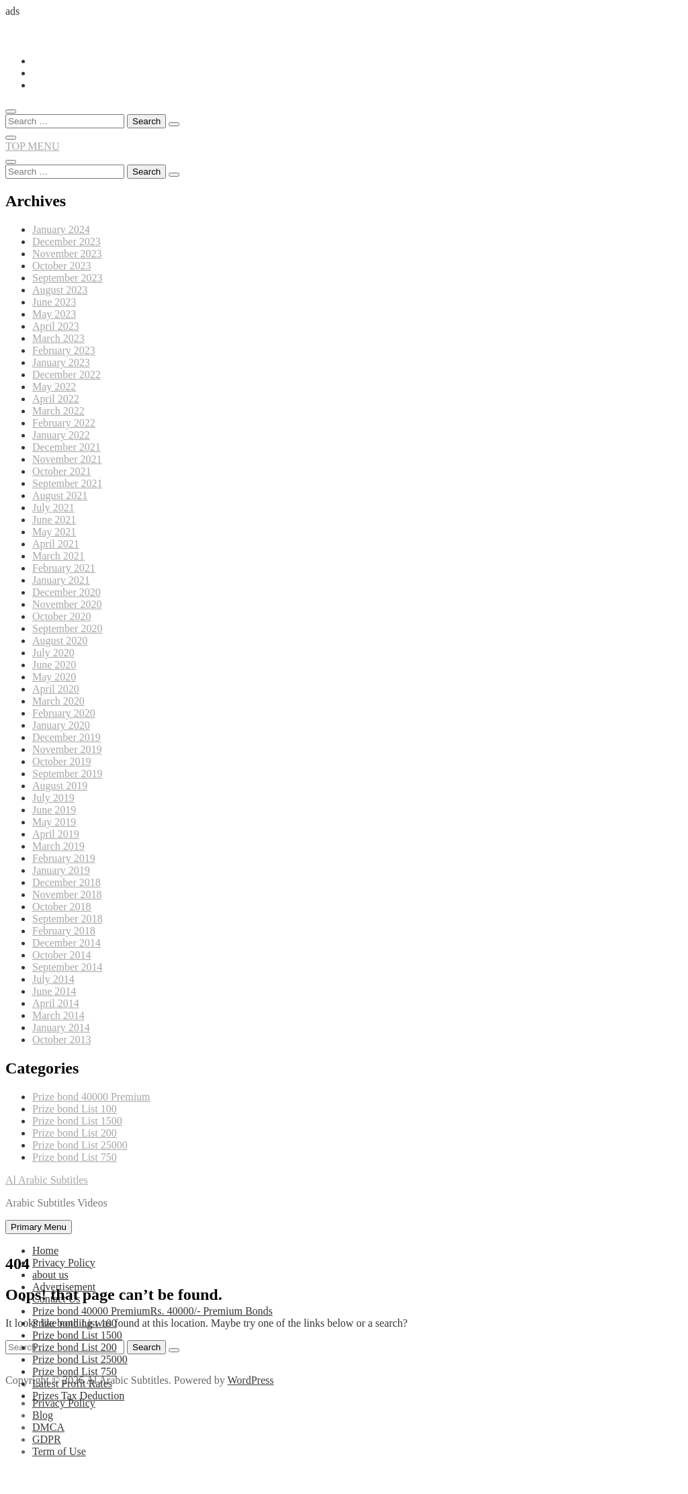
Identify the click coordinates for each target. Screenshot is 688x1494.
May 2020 (54, 677)
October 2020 (61, 616)
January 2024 (61, 229)
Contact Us (56, 1299)
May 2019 (54, 822)
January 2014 (61, 1027)
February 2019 (63, 858)
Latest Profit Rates (72, 1383)
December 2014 (66, 943)
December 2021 (66, 447)
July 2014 (53, 979)
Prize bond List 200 (74, 1133)
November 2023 (67, 253)
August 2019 (59, 785)
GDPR (46, 1439)
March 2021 (58, 556)
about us (50, 1274)
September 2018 (67, 918)
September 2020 (67, 628)
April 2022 (55, 398)
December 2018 (66, 882)
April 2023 (55, 326)
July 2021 (53, 507)
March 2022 (58, 410)
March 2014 (58, 1015)
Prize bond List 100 (74, 1108)
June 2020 (54, 664)
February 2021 (63, 568)
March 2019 (58, 846)
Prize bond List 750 (74, 1157)
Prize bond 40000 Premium (91, 1096)
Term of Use (59, 1451)
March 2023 (58, 338)
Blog (42, 1415)
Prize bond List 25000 (80, 1145)
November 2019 (67, 749)
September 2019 (67, 773)
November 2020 (67, 604)
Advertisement (63, 1286)
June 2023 (54, 302)
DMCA (48, 1427)
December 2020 (66, 592)
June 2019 (54, 810)
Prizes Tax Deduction (78, 1395)
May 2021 (54, 531)
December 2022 (66, 374)
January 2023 (61, 362)
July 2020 (53, 652)
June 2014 (54, 991)
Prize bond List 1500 (77, 1121)
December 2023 (66, 241)
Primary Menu (39, 1227)
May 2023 (54, 314)
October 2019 (61, 761)
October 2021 (61, 471)
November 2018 (67, 894)
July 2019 (53, 797)
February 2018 (63, 930)
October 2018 (61, 906)
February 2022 (63, 423)
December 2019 (66, 737)
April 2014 (55, 1003)
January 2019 (61, 870)
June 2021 (54, 519)
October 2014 (61, 955)
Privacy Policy (63, 1262)
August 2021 (59, 495)
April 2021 (55, 544)
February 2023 (63, 350)
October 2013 (61, 1039)
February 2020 (63, 713)
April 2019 (55, 834)
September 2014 (67, 967)
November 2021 (67, 459)
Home (45, 1250)
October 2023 (61, 265)
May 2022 (54, 386)
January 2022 (61, 435)
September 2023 (67, 277)
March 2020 (58, 701)
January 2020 (61, 725)
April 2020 (55, 689)
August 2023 (59, 290)
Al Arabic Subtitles (46, 1180)
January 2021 (61, 580)
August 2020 (59, 640)
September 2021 (67, 483)
